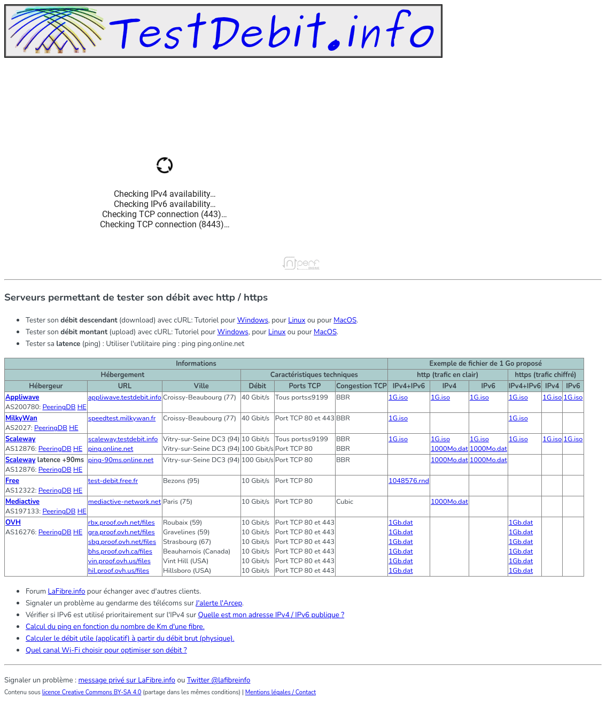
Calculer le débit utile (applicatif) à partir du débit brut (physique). (130, 638)
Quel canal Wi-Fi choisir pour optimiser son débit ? (106, 650)
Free (12, 481)
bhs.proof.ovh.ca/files (120, 551)
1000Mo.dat (449, 449)
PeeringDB (58, 407)
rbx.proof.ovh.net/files (121, 522)
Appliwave (22, 397)
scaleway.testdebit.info (123, 439)
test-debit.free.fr (113, 481)
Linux (296, 320)
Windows (252, 320)
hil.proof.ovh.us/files (118, 570)
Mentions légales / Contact (280, 692)
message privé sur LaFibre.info (126, 680)
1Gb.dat (401, 522)
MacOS (344, 320)
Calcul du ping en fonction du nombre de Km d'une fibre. (115, 627)
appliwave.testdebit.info (124, 397)
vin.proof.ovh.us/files (119, 561)
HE (82, 407)
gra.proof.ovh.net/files (121, 532)
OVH (13, 522)
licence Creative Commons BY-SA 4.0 (92, 692)
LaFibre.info (67, 591)
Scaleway (20, 439)
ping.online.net (111, 449)
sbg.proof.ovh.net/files (122, 542)
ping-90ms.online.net (120, 460)
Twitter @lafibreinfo (219, 680)
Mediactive (22, 502)
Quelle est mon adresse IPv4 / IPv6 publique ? (271, 615)
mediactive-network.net (124, 502)
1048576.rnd (409, 481)
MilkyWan (21, 418)
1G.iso (398, 397)
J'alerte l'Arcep (219, 603)
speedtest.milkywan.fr (122, 418)
